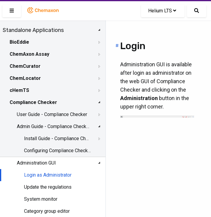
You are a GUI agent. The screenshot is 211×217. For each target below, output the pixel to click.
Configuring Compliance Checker (57, 150)
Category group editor (47, 211)
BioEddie (19, 42)
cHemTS (19, 90)
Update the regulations (48, 187)
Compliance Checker (33, 102)
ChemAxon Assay (29, 54)
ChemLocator (25, 78)
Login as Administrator (48, 175)
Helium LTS (162, 11)
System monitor (40, 199)
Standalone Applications (33, 30)
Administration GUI (36, 163)
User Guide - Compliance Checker (52, 114)
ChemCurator (25, 66)
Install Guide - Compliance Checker (57, 138)
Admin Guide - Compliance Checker (53, 126)
